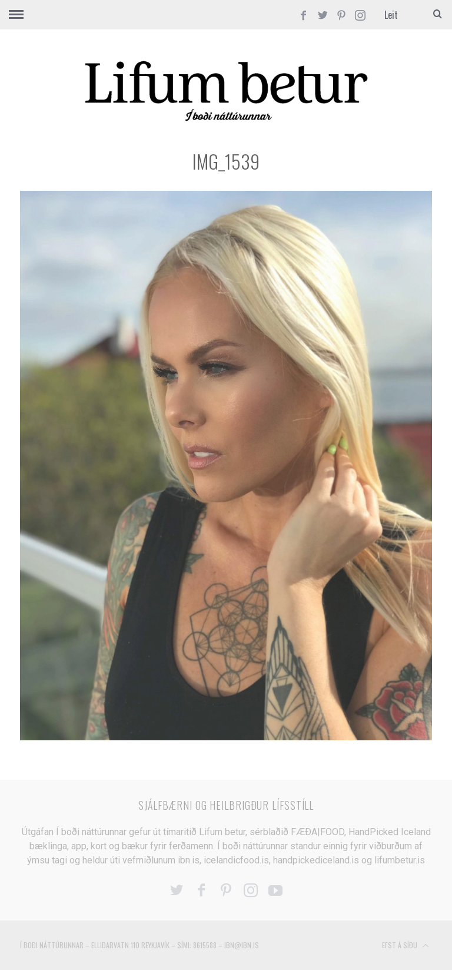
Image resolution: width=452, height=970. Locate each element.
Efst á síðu (405, 945)
